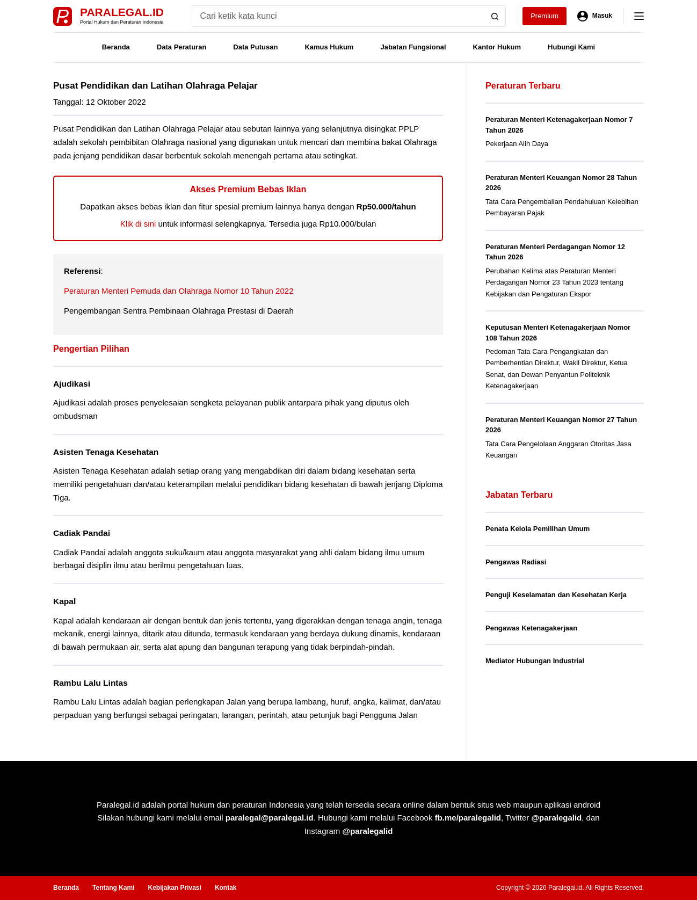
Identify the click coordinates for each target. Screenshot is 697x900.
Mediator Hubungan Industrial (534, 661)
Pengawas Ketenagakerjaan (531, 628)
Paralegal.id (122, 12)
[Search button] (495, 16)
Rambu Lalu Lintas (90, 682)
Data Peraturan (181, 47)
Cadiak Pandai (81, 533)
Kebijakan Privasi (174, 887)
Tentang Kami (113, 887)
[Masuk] (594, 16)
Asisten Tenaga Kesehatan (105, 451)
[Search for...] (338, 16)
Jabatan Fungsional (413, 47)
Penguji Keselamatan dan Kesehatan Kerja (556, 595)
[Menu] (639, 16)
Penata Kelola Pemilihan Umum (537, 529)
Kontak (226, 887)
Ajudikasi (71, 383)
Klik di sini (138, 223)
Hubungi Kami (571, 47)
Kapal (64, 601)
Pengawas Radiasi (515, 562)
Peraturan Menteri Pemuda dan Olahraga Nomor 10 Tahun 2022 (179, 290)
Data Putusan (255, 47)
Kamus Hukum (328, 47)
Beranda (116, 47)
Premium (544, 16)
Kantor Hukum (497, 47)
